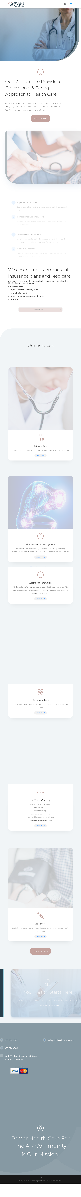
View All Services (40, 951)
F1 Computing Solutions (36, 1181)
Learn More (40, 456)
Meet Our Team (40, 118)
